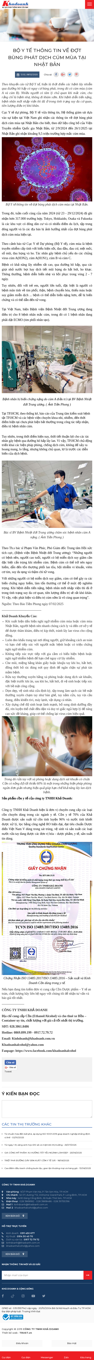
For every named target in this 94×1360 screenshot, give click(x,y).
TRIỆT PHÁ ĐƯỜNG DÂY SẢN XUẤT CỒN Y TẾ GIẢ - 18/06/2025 (36, 1160)
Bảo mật (72, 1343)
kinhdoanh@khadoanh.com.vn (31, 1204)
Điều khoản (22, 1343)
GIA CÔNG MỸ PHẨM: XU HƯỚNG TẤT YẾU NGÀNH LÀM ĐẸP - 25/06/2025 (43, 1152)
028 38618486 (44, 1201)
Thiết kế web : (10, 1332)
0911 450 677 (27, 1233)
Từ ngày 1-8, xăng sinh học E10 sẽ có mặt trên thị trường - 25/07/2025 (40, 1145)
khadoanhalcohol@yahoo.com (31, 1207)
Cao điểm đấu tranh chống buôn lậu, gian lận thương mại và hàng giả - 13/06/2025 (47, 1168)
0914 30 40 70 (25, 1236)
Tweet (8, 1071)
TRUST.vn (25, 1332)
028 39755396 (61, 1201)
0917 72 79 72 (31, 1239)
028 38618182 (26, 1201)
